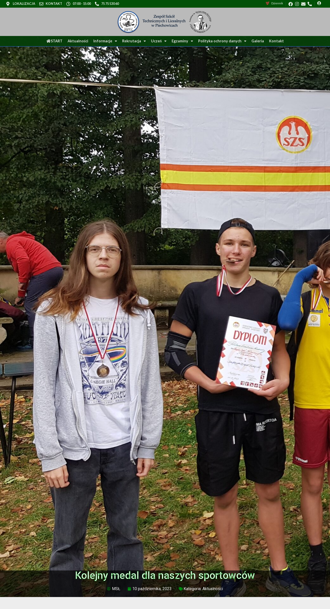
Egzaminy (182, 41)
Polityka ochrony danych (222, 41)
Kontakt (276, 41)
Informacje (105, 41)
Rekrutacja (134, 41)
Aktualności (78, 41)
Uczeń (159, 41)
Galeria (257, 41)
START (54, 41)
